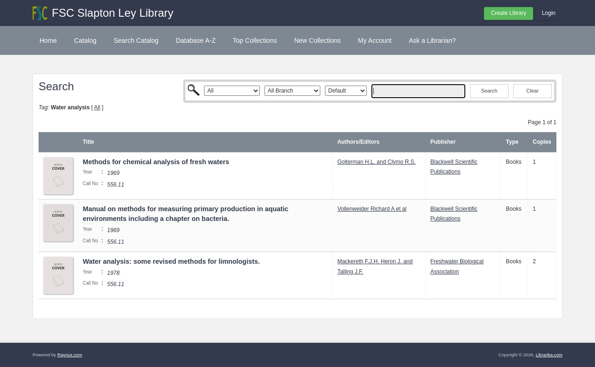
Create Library (508, 13)
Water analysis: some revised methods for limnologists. (171, 261)
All (97, 107)
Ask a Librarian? (432, 40)
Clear (532, 90)
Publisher (443, 142)
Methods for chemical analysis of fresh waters (156, 162)
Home (48, 40)
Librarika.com (549, 354)
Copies (542, 142)
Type (512, 142)
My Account (374, 40)
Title (88, 142)
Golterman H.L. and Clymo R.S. (376, 162)
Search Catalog (136, 40)
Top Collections (255, 40)
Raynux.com (69, 354)
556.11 (115, 184)
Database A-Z (196, 40)
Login (548, 13)
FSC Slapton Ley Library (112, 13)
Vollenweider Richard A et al (372, 209)
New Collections (317, 40)
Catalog (85, 40)
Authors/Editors (358, 142)
